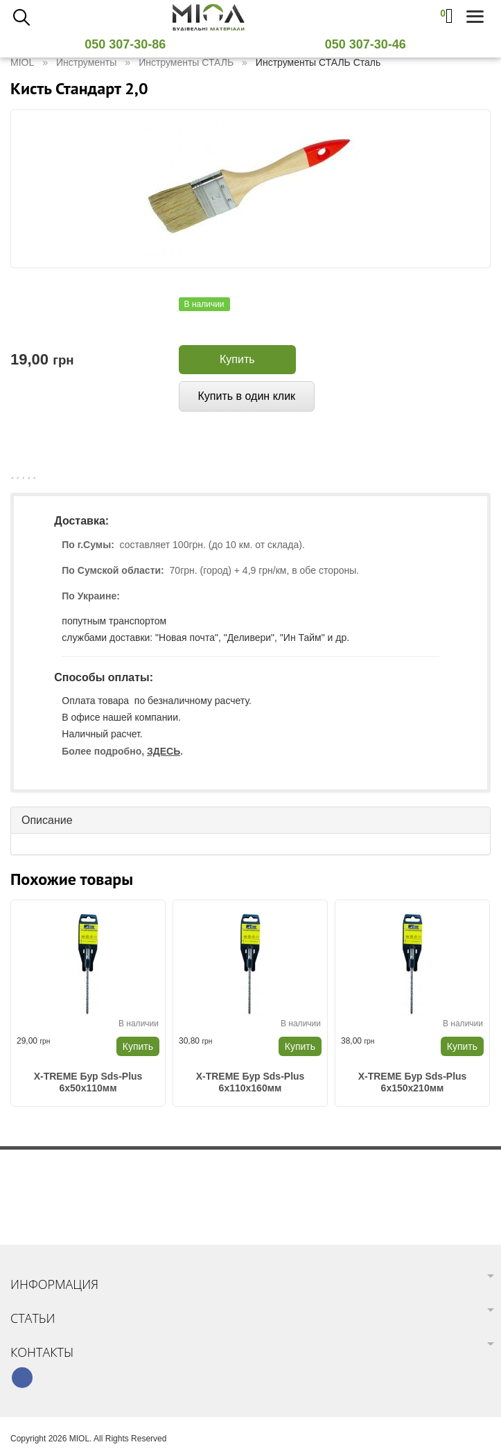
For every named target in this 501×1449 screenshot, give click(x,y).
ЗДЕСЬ (163, 751)
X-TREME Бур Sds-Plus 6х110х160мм (250, 1082)
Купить (237, 359)
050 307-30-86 (130, 44)
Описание (47, 820)
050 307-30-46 (370, 44)
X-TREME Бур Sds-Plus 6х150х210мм (412, 1082)
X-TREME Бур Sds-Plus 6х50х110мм (88, 1082)
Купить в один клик (247, 396)
